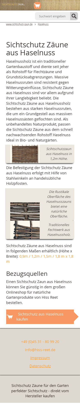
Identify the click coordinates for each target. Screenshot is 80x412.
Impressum (40, 357)
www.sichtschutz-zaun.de (19, 24)
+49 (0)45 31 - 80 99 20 (40, 341)
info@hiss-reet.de (40, 349)
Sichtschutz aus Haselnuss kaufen (39, 317)
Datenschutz (40, 365)
